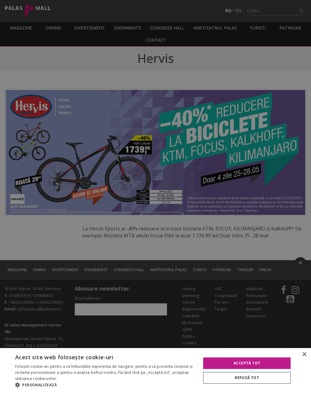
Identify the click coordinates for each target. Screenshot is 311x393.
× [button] (304, 354)
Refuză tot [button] (247, 377)
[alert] (155, 196)
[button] (105, 385)
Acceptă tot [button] (247, 363)
